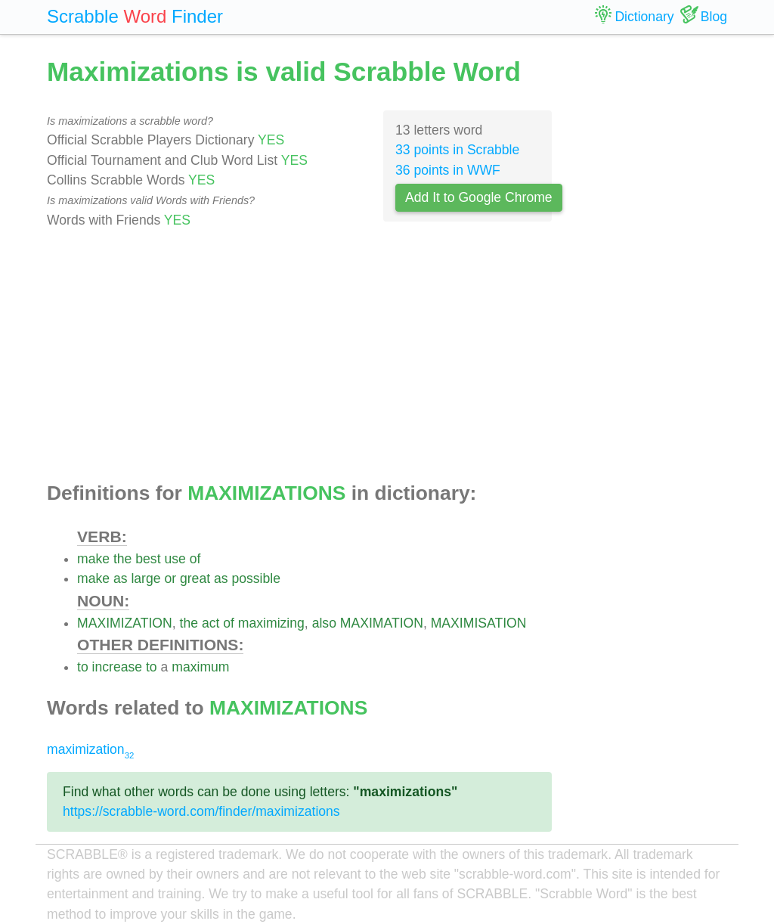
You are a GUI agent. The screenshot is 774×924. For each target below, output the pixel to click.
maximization (90, 749)
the (122, 558)
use (174, 558)
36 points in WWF (447, 170)
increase (117, 666)
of (195, 558)
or (170, 578)
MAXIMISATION (479, 623)
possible (255, 578)
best (147, 558)
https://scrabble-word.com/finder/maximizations (201, 811)
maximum (200, 666)
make (93, 558)
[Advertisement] (299, 356)
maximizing (271, 623)
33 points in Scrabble (457, 149)
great (195, 578)
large (145, 578)
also (324, 623)
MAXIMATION (381, 623)
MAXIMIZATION (124, 623)
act (210, 623)
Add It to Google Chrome (479, 197)
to (82, 666)
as (120, 578)
